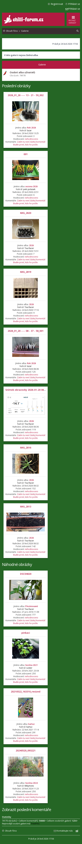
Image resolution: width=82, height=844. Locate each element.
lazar (29, 130)
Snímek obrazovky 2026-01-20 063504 (27, 389)
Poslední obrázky (16, 85)
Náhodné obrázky (17, 564)
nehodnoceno (31, 139)
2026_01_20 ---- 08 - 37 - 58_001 (26, 330)
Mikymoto (29, 785)
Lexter (29, 667)
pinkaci (25, 632)
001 (26, 154)
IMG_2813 (25, 506)
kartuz (31, 724)
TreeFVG (35, 823)
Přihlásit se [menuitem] (74, 3)
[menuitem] (77, 31)
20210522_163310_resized (25, 691)
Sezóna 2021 (31, 665)
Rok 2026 (31, 127)
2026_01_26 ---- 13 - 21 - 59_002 (26, 95)
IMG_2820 (25, 212)
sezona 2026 (31, 186)
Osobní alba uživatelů (22, 72)
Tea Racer (29, 248)
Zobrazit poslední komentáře (26, 809)
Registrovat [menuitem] (57, 3)
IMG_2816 (25, 447)
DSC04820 (25, 573)
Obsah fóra (11, 830)
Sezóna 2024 (31, 783)
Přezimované (31, 606)
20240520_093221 (25, 750)
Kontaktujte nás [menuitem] (65, 830)
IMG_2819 (25, 271)
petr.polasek (29, 189)
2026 (31, 245)
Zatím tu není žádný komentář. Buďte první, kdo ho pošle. (29, 143)
